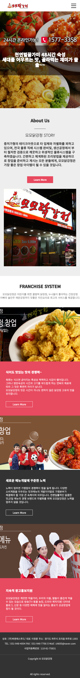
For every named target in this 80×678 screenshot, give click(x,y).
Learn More (40, 179)
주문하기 (40, 666)
